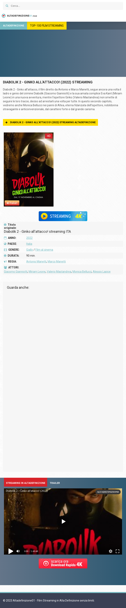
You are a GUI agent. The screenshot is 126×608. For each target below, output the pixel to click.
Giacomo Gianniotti (15, 271)
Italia (29, 243)
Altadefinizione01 (19, 16)
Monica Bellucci (82, 271)
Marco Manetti (57, 261)
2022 (29, 237)
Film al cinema (44, 249)
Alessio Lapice (102, 271)
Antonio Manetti (36, 261)
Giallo (29, 249)
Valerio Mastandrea (59, 271)
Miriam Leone (37, 271)
